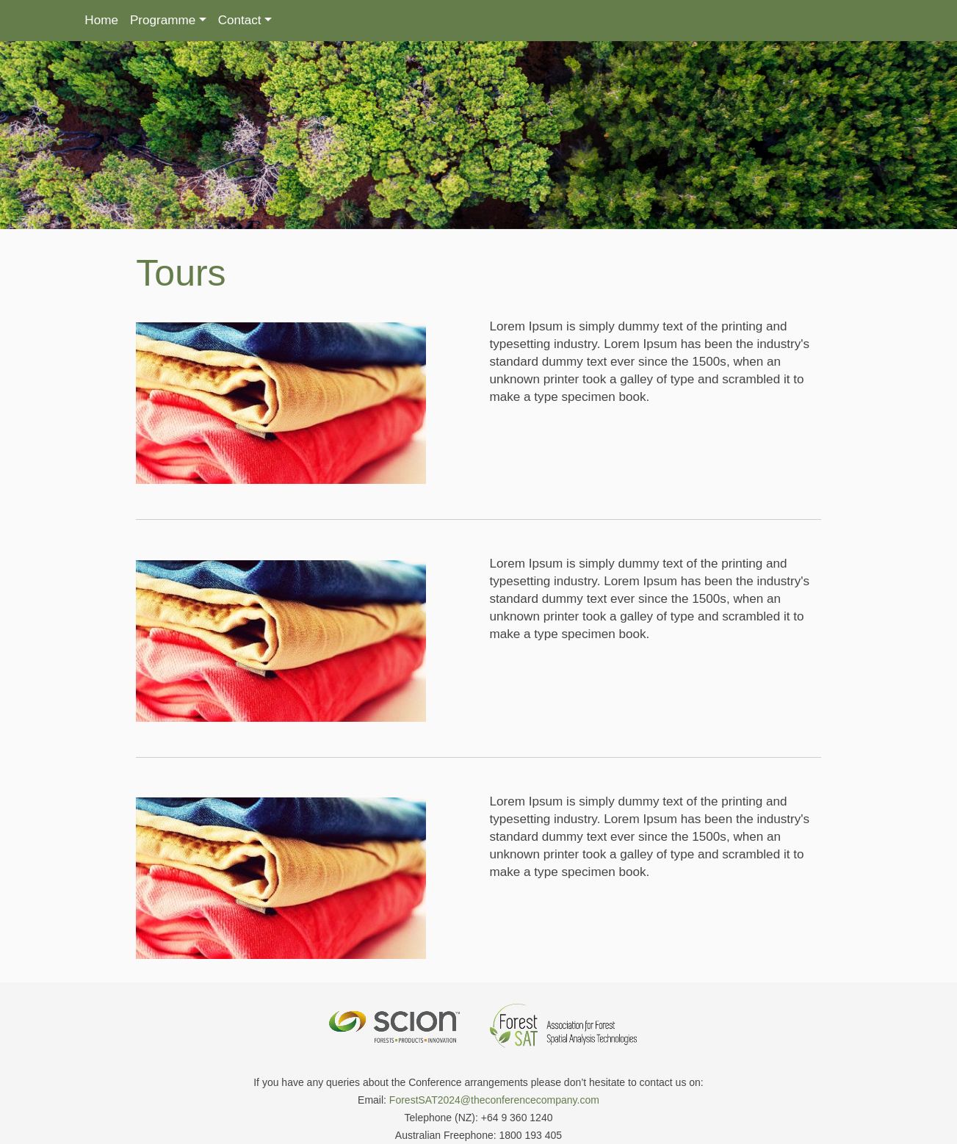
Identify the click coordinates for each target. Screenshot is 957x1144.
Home (101, 20)
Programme (162, 20)
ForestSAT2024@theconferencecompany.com (494, 1086)
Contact (239, 20)
